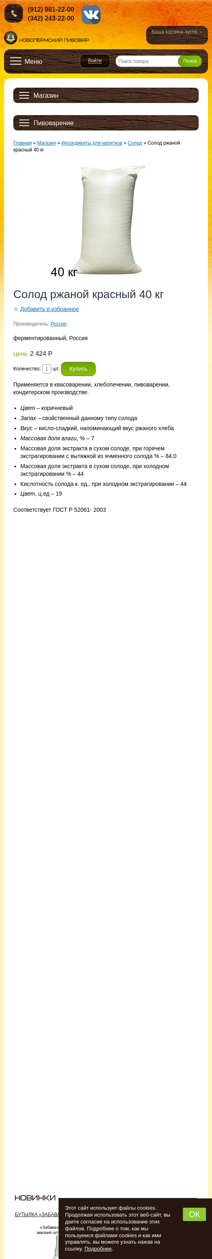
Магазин (46, 143)
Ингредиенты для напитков (91, 143)
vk (91, 14)
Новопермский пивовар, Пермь (46, 37)
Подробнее (97, 1249)
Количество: (27, 369)
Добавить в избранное (49, 309)
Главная (22, 143)
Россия (58, 324)
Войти (95, 61)
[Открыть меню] (26, 61)
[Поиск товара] (158, 61)
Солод (135, 143)
